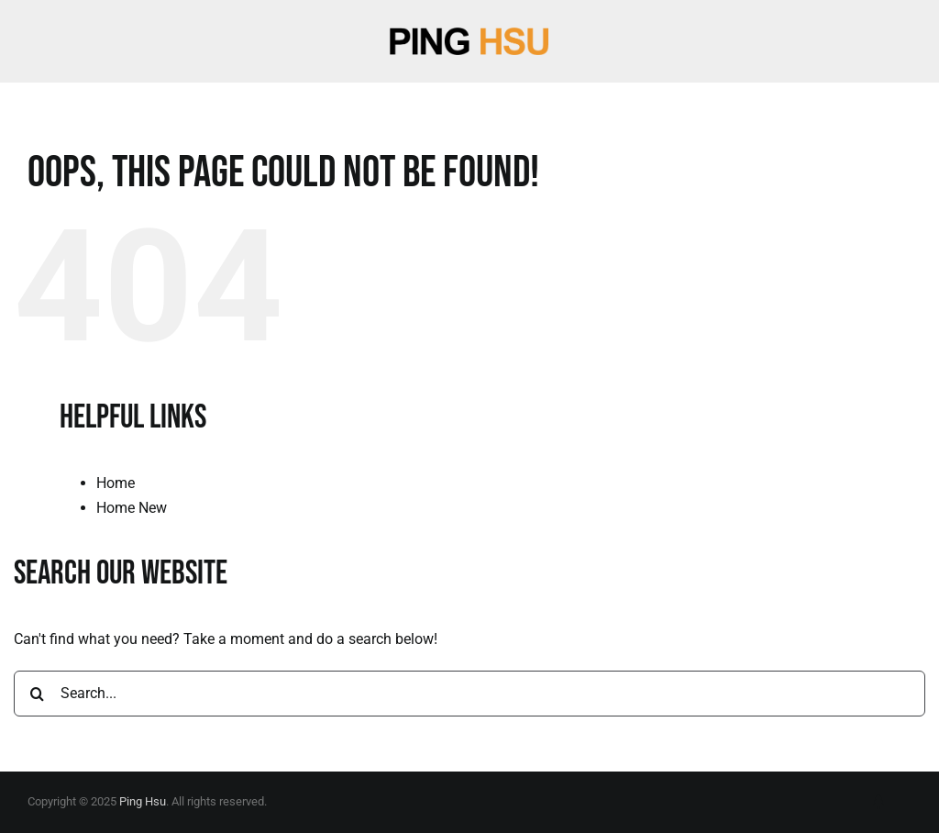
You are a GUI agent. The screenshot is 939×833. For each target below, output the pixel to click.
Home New (131, 507)
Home (115, 483)
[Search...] (469, 693)
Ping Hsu (142, 801)
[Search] (37, 693)
